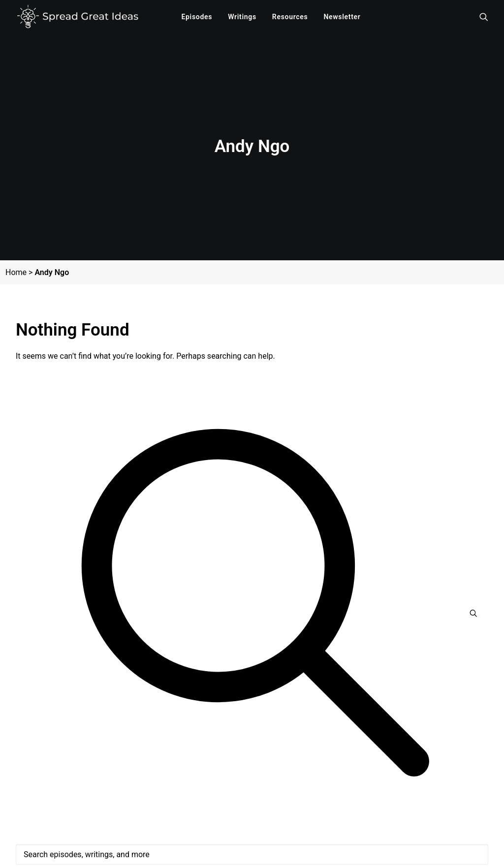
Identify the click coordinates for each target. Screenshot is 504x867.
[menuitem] (196, 16)
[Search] (252, 831)
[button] (482, 16)
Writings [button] (242, 17)
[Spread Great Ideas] (77, 16)
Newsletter (341, 17)
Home (16, 257)
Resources (290, 17)
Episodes (196, 17)
